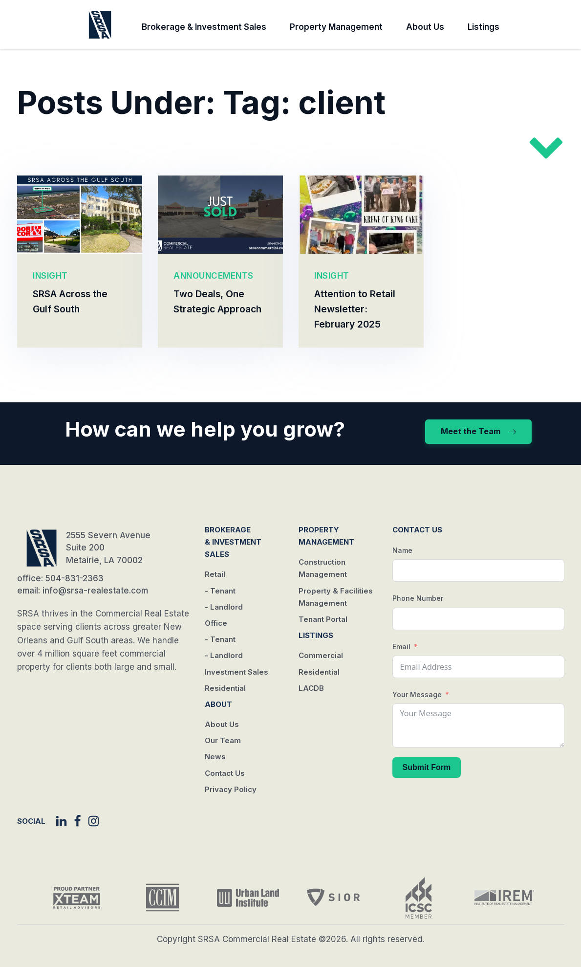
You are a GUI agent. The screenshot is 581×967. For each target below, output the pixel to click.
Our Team (223, 740)
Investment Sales (236, 672)
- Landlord (224, 607)
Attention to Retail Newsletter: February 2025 (354, 309)
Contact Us (225, 773)
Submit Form (427, 767)
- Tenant (220, 590)
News (215, 756)
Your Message (417, 694)
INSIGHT (50, 276)
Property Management (336, 27)
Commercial (321, 655)
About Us (425, 27)
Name (402, 550)
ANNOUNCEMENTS (213, 276)
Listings (483, 27)
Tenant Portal (323, 619)
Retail (215, 574)
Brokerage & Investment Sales (204, 27)
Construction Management (323, 568)
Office (216, 623)
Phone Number (417, 598)
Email (401, 646)
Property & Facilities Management (336, 597)
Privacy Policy (231, 789)
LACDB (311, 688)
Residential (225, 688)
